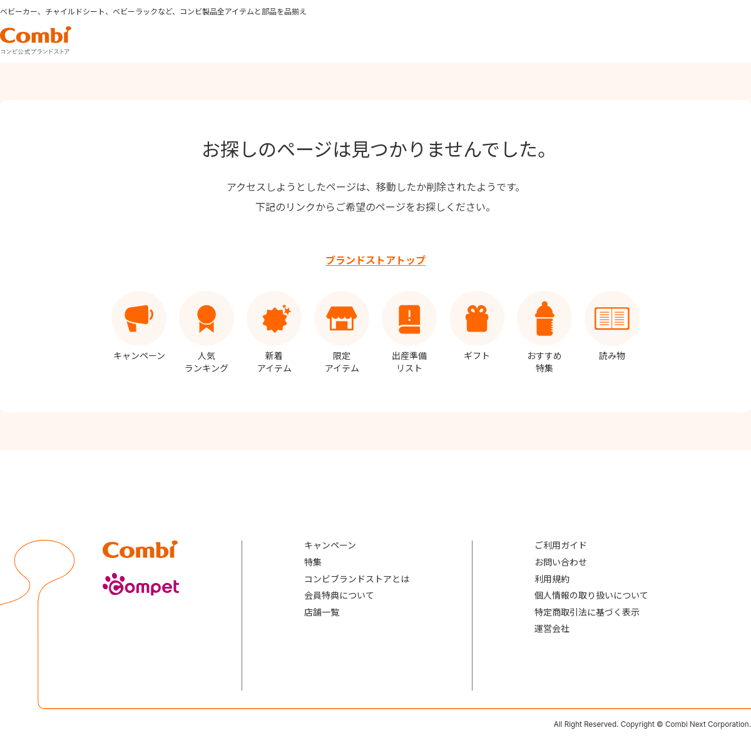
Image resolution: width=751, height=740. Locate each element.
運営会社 (552, 628)
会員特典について (339, 595)
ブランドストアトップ (375, 260)
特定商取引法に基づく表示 (587, 612)
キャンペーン (330, 545)
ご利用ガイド (560, 545)
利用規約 (552, 579)
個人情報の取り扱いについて (591, 595)
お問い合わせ (560, 562)
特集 (313, 562)
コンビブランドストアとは (356, 579)
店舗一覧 (321, 612)
